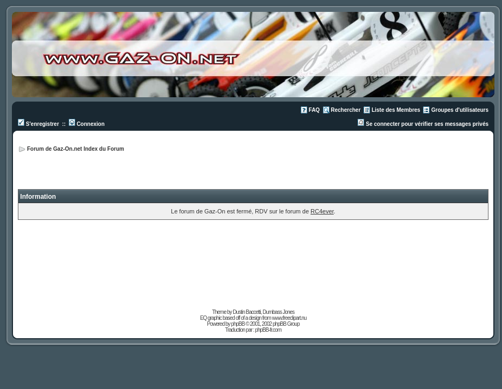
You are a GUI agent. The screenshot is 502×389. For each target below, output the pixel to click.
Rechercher (346, 110)
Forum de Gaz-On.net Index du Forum (75, 149)
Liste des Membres (396, 110)
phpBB (238, 324)
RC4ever (322, 211)
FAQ (314, 110)
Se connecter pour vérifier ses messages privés (423, 124)
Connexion (86, 124)
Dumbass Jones (278, 312)
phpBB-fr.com (268, 330)
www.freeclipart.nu (289, 318)
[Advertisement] (360, 162)
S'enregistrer (38, 124)
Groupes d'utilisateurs (459, 110)
